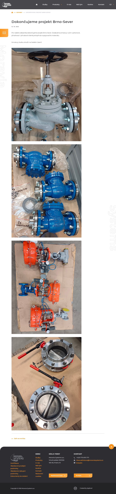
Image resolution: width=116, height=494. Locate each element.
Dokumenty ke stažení (19, 476)
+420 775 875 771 (81, 457)
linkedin (78, 463)
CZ (111, 4)
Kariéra (90, 4)
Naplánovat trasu (58, 475)
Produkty (57, 4)
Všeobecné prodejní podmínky (18, 467)
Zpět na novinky (18, 438)
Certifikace (14, 463)
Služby (44, 4)
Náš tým (79, 4)
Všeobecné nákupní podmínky (18, 472)
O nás (69, 4)
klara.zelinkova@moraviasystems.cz (88, 460)
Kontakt (101, 4)
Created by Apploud (83, 488)
